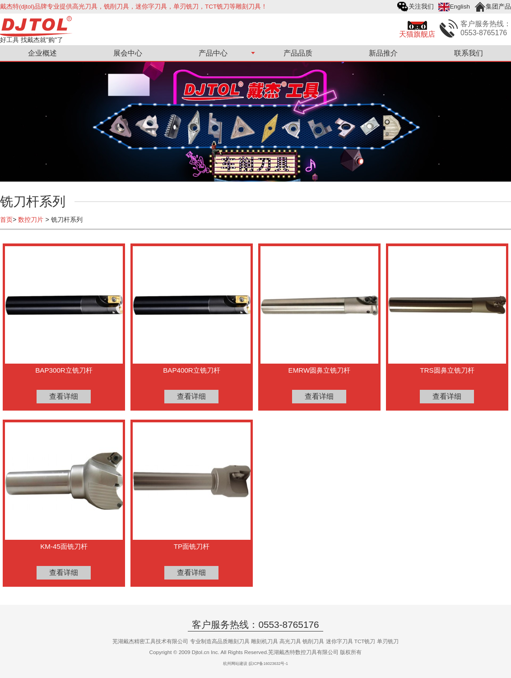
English (460, 6)
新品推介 (383, 53)
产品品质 (297, 53)
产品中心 (213, 53)
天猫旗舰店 (417, 34)
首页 (6, 219)
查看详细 (63, 396)
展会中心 (127, 53)
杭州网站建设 (235, 663)
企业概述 (42, 53)
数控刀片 (30, 219)
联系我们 (468, 53)
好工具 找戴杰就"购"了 (31, 39)
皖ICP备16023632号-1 (268, 663)
